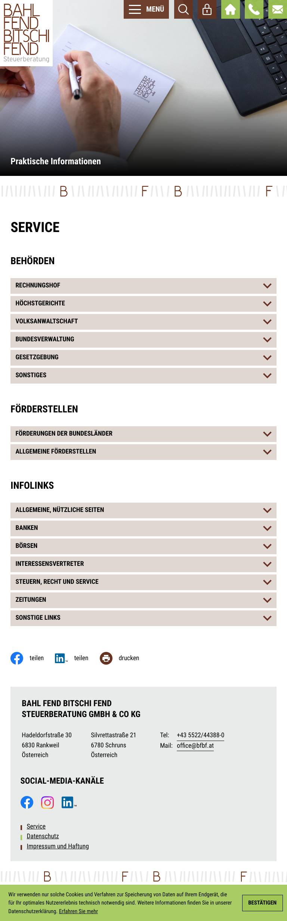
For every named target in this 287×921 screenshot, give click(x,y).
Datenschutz (43, 836)
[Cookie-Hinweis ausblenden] (262, 903)
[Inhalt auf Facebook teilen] (32, 658)
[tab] (143, 286)
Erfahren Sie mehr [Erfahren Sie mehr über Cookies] (78, 911)
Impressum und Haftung (58, 846)
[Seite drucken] (125, 658)
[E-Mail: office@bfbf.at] (277, 9)
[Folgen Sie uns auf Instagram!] (47, 802)
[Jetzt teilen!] (77, 658)
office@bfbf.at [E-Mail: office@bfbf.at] (195, 746)
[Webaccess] (207, 9)
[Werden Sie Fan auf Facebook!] (27, 802)
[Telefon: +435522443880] (200, 736)
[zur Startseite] (26, 33)
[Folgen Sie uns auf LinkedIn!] (69, 802)
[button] (254, 9)
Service (36, 826)
